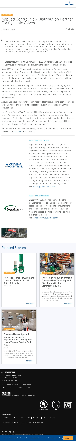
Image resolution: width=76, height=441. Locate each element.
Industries (25, 418)
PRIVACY (20, 435)
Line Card (36, 418)
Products (5, 418)
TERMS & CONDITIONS (9, 435)
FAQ (43, 418)
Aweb (44, 435)
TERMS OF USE (29, 435)
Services (15, 418)
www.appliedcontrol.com (44, 186)
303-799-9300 (12, 381)
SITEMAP (38, 435)
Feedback (51, 418)
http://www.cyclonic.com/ (45, 217)
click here (17, 131)
